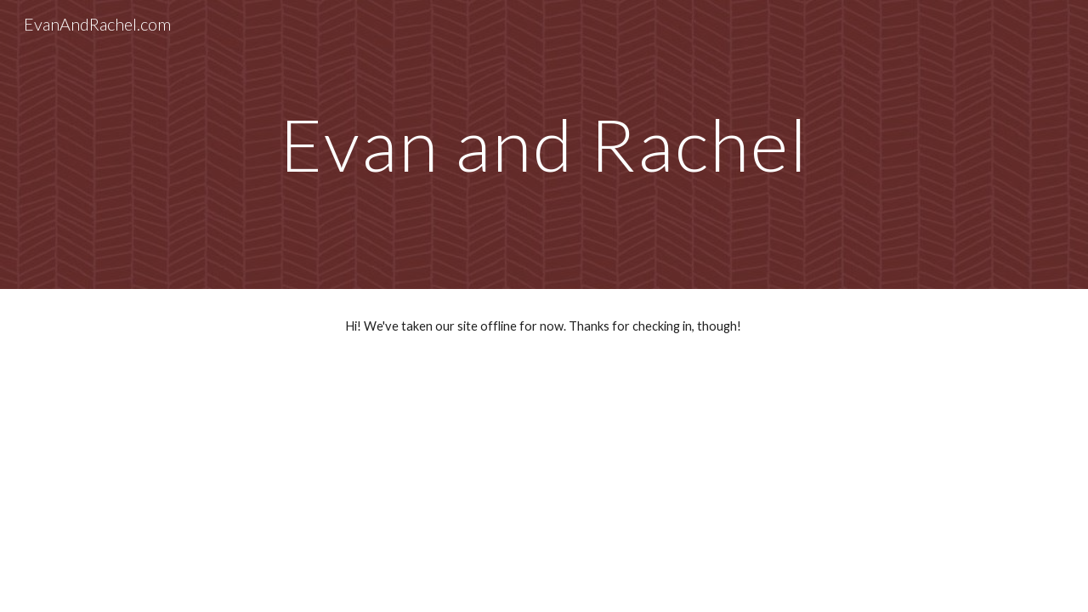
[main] (544, 144)
